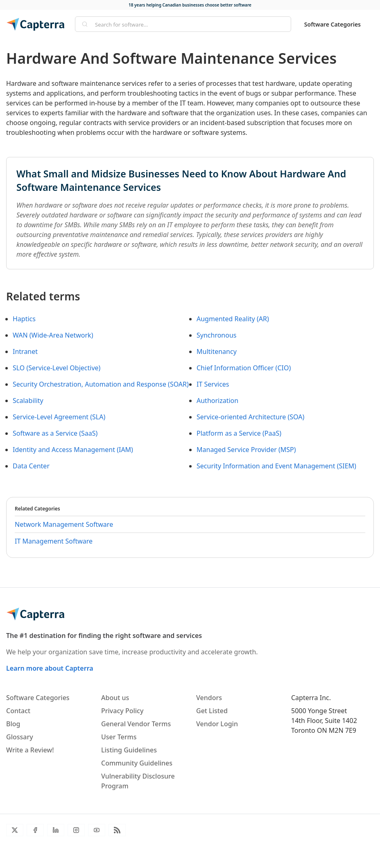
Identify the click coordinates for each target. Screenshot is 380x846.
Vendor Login (217, 723)
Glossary (19, 736)
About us (115, 697)
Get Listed (212, 710)
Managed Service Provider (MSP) (246, 449)
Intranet (25, 351)
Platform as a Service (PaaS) (239, 433)
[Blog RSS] (117, 830)
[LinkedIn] (55, 830)
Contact (18, 710)
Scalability (28, 400)
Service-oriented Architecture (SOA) (250, 416)
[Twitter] (14, 830)
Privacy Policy (122, 710)
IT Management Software (54, 541)
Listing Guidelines (129, 749)
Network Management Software (64, 524)
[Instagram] (76, 830)
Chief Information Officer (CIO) (244, 367)
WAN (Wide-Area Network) (53, 335)
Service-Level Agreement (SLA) (59, 416)
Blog (13, 723)
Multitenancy (217, 351)
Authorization (217, 400)
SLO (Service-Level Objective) (56, 367)
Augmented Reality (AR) (233, 318)
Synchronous (217, 335)
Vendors (209, 697)
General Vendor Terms (136, 723)
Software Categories (332, 24)
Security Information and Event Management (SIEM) (276, 465)
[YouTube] (96, 830)
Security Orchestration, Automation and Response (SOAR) (101, 384)
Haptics (24, 318)
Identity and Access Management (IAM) (73, 449)
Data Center (31, 465)
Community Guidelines (136, 763)
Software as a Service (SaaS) (55, 433)
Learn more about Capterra (49, 668)
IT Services (213, 384)
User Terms (118, 736)
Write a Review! (30, 749)
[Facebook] (35, 830)
